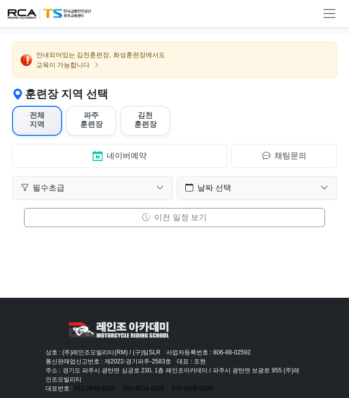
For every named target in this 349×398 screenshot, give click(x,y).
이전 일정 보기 (174, 217)
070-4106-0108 (192, 388)
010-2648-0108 (95, 388)
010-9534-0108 (143, 388)
